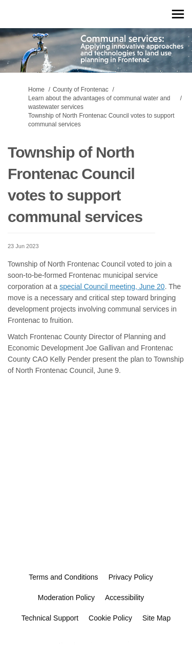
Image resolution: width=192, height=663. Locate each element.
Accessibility (124, 597)
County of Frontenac (81, 89)
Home (36, 89)
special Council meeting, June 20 (111, 286)
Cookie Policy (110, 618)
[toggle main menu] (178, 14)
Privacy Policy (131, 577)
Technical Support (50, 618)
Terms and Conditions (63, 577)
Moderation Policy (66, 597)
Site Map (156, 618)
